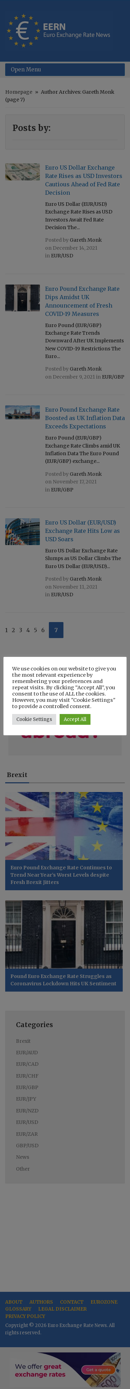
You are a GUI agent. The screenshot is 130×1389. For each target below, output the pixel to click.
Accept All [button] (75, 719)
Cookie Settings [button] (34, 719)
